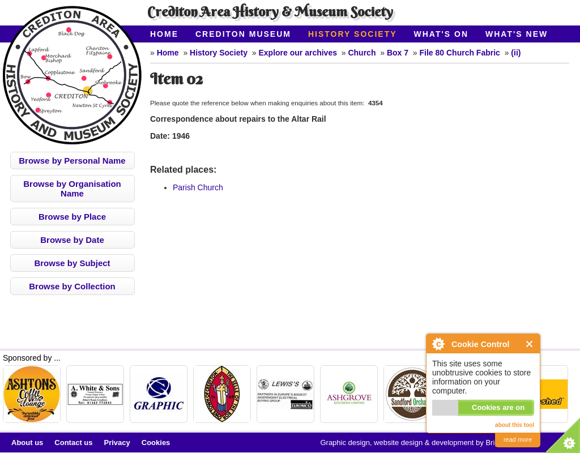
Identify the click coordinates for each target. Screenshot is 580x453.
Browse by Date (72, 240)
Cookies (156, 442)
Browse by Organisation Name (72, 188)
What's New (516, 34)
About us (27, 442)
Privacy (117, 442)
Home (164, 34)
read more (518, 439)
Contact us (73, 442)
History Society (352, 34)
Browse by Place (72, 216)
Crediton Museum (243, 34)
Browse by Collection (72, 286)
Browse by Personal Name (72, 160)
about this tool (514, 425)
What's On (441, 34)
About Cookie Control (438, 343)
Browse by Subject (72, 263)
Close (530, 344)
